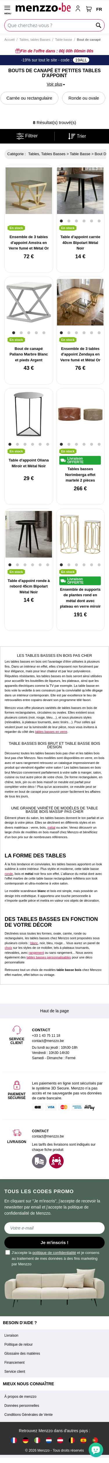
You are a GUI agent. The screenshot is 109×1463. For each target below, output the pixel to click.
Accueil (9, 39)
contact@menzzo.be (48, 1136)
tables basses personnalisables (48, 957)
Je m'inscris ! (54, 1242)
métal (51, 827)
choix (8, 947)
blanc (34, 943)
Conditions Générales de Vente (28, 1415)
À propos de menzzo (20, 1397)
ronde (9, 873)
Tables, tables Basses (34, 39)
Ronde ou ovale (83, 97)
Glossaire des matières (22, 1353)
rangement (36, 952)
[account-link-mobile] (79, 9)
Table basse (63, 39)
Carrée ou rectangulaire (29, 97)
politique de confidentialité (54, 1252)
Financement (14, 1363)
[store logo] (43, 7)
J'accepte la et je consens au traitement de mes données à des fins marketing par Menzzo (52, 1258)
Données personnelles (21, 1406)
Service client (14, 1372)
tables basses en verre (51, 731)
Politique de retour (18, 1344)
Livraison (11, 1335)
